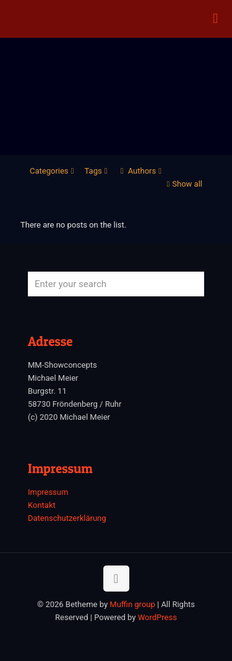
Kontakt (42, 505)
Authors (141, 170)
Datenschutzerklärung (67, 518)
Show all (183, 184)
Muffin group (132, 604)
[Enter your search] (116, 284)
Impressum (48, 492)
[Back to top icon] (116, 579)
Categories (53, 170)
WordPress (157, 617)
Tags (97, 170)
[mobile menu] (215, 18)
